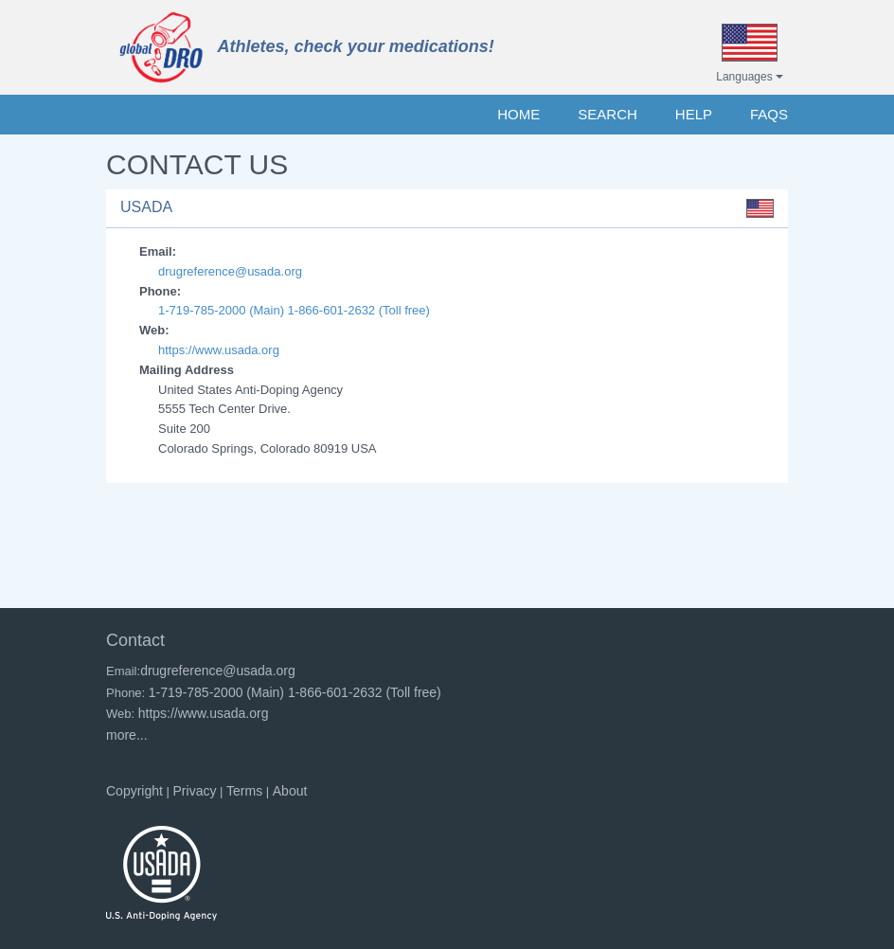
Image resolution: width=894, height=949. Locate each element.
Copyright (134, 790)
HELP (693, 114)
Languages (749, 76)
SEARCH (607, 114)
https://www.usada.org (218, 350)
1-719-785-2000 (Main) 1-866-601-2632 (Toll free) (294, 310)
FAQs (769, 114)
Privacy (195, 790)
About (290, 790)
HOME (518, 114)
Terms (244, 790)
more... (127, 735)
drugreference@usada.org (230, 271)
